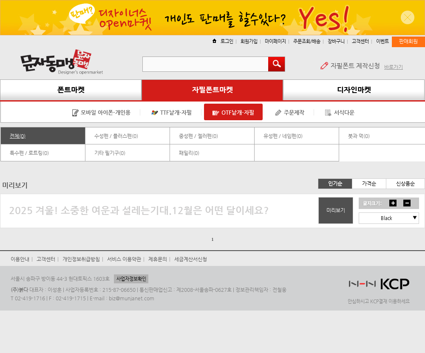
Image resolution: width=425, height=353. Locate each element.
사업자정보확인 (131, 279)
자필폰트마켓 (212, 89)
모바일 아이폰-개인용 (101, 112)
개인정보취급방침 (81, 259)
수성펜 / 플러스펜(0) (116, 136)
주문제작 (289, 112)
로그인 (222, 41)
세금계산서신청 (190, 259)
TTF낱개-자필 (171, 112)
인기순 (335, 183)
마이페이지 (275, 41)
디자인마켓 (354, 89)
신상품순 (405, 183)
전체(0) (18, 136)
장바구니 (336, 41)
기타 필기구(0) (109, 153)
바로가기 (393, 67)
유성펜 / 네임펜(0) (283, 136)
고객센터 (360, 41)
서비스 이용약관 (124, 259)
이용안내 (20, 259)
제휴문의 (157, 259)
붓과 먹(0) (359, 136)
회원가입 (249, 41)
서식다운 (339, 112)
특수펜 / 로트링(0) (29, 153)
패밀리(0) (189, 153)
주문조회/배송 (306, 41)
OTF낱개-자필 (233, 112)
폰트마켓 (71, 89)
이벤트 (382, 41)
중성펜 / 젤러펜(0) (198, 136)
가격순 (369, 183)
